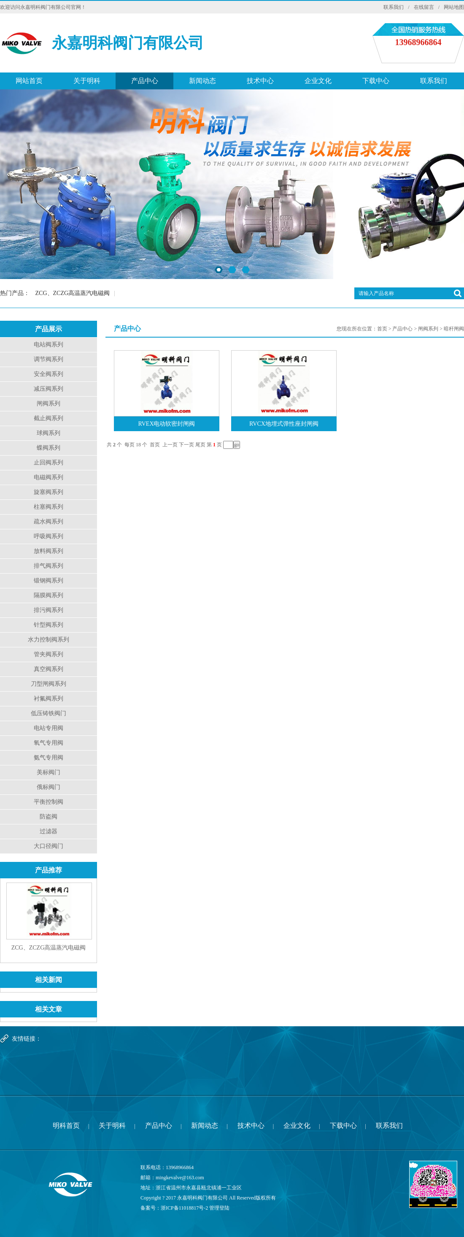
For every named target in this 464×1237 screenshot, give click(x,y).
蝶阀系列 (48, 448)
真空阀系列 (48, 669)
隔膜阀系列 (48, 595)
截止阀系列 (48, 418)
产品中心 (144, 80)
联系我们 (393, 7)
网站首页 (29, 80)
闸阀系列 (48, 403)
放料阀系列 (48, 551)
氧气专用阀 (48, 743)
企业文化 (318, 80)
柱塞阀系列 (48, 507)
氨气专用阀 (48, 757)
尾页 (200, 445)
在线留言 (424, 7)
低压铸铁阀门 (48, 713)
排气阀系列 (48, 566)
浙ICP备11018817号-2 (184, 1208)
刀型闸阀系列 (48, 684)
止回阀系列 (48, 462)
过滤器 (48, 831)
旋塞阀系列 (48, 492)
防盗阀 (48, 816)
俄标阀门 (48, 787)
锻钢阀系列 (48, 580)
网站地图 (454, 7)
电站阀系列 (48, 344)
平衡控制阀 (48, 802)
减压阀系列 (48, 389)
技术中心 (260, 80)
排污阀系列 (48, 610)
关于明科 (86, 80)
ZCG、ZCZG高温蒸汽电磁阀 (72, 293)
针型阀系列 (48, 625)
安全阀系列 (48, 374)
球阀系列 (48, 433)
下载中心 (375, 80)
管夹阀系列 (48, 654)
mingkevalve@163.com (180, 1178)
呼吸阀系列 (48, 536)
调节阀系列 (48, 359)
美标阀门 (48, 772)
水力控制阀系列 (48, 639)
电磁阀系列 (48, 477)
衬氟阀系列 (48, 698)
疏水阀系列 (48, 521)
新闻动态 (202, 80)
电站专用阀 (48, 728)
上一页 (170, 445)
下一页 (186, 445)
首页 (382, 329)
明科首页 (66, 1125)
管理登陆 (219, 1208)
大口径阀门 (48, 846)
